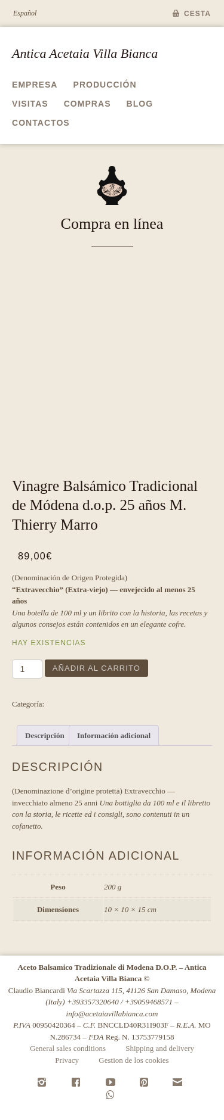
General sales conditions (68, 1048)
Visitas (30, 103)
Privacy (67, 1060)
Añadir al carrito (96, 668)
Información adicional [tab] (114, 735)
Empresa (35, 84)
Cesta (197, 14)
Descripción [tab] (45, 735)
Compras (87, 103)
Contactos (41, 122)
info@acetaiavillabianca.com (112, 1013)
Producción (105, 84)
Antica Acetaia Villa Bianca (85, 53)
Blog (140, 103)
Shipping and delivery (159, 1048)
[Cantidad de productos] (27, 669)
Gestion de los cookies (133, 1060)
